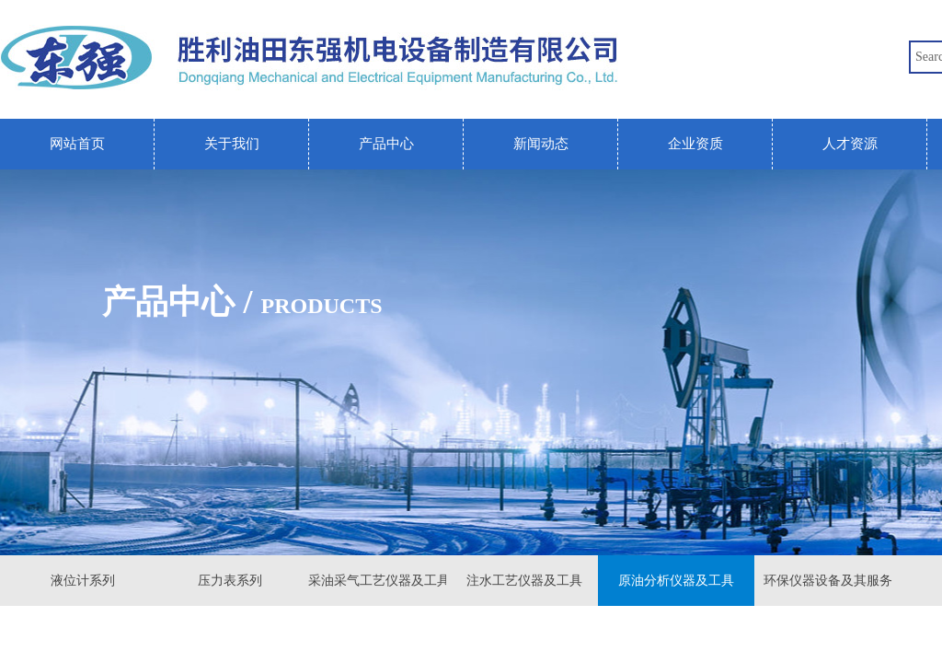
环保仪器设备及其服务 (828, 580)
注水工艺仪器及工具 (524, 580)
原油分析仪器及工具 (676, 580)
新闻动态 (541, 143)
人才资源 (850, 143)
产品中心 (386, 143)
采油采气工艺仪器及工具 (377, 580)
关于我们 (231, 143)
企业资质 (695, 143)
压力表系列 (230, 580)
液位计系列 (83, 580)
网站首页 (77, 143)
